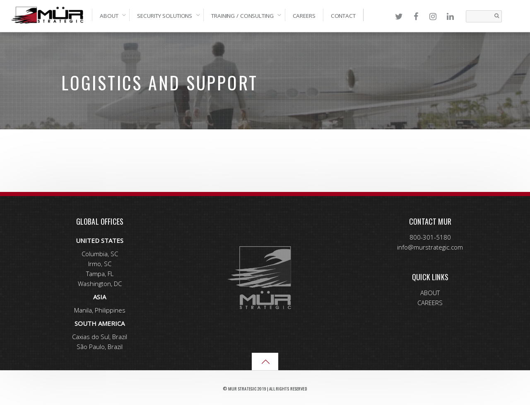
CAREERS (430, 302)
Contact (343, 15)
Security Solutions (164, 15)
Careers (304, 15)
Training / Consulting (242, 15)
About (109, 15)
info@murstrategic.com (430, 247)
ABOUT (430, 293)
